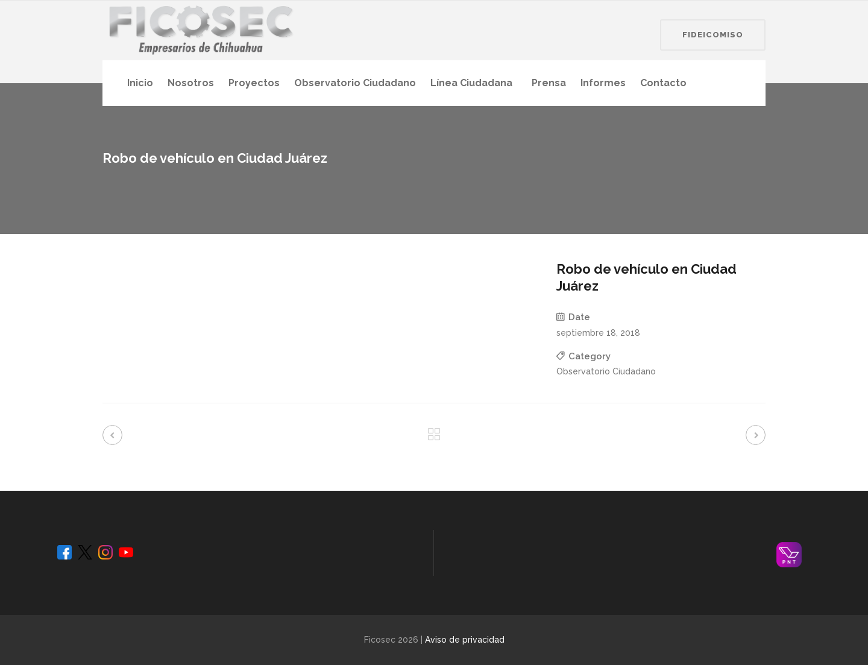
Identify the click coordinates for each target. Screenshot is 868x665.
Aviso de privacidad (465, 640)
